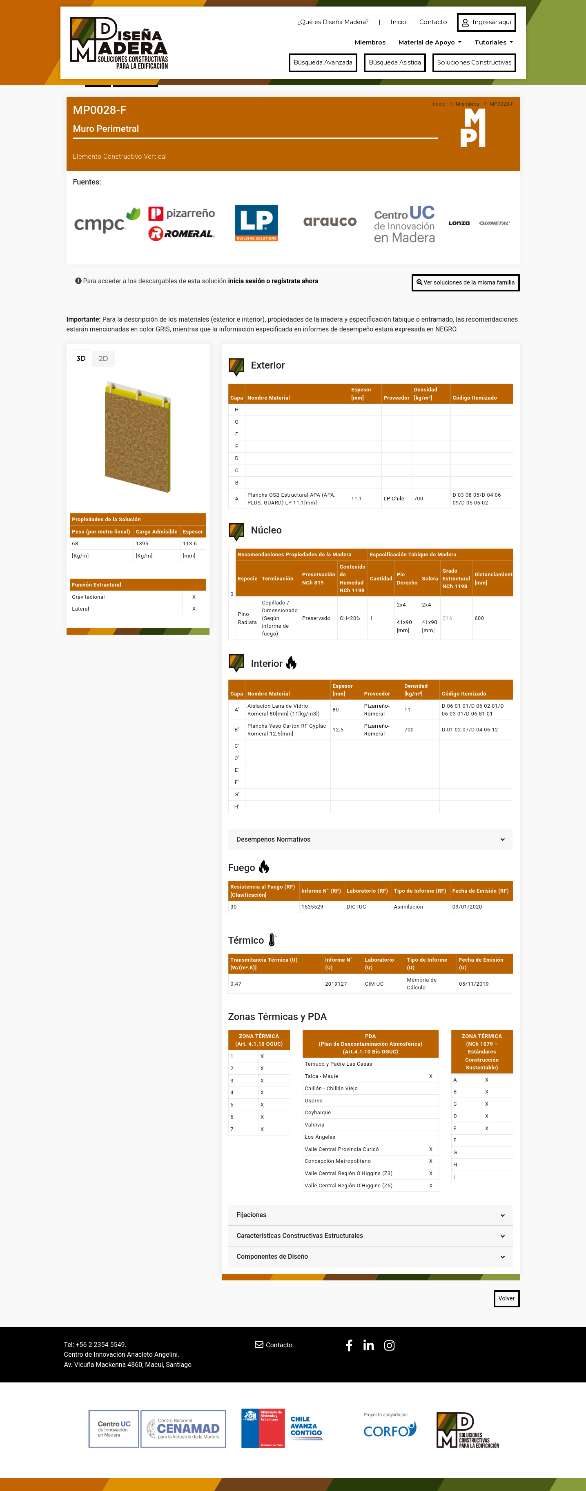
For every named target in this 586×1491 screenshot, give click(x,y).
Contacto (433, 22)
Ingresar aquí (486, 22)
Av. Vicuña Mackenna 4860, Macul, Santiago (128, 1364)
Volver (507, 1298)
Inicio (398, 22)
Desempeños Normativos (371, 839)
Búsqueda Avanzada (323, 62)
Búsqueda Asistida (395, 62)
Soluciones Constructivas (474, 62)
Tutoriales (491, 42)
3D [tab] (81, 358)
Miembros (370, 42)
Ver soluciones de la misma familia (466, 282)
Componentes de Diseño (371, 1256)
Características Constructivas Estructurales (371, 1235)
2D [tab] (103, 358)
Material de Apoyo (428, 42)
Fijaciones (371, 1214)
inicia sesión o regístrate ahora (273, 281)
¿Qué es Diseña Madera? (333, 22)
